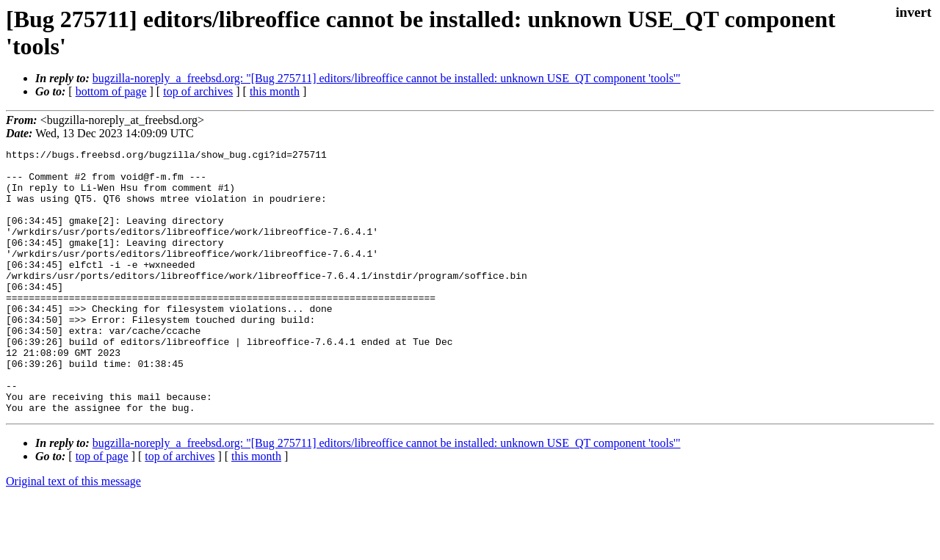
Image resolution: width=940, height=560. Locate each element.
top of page (102, 509)
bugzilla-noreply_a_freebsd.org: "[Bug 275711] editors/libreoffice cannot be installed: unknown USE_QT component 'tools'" (387, 78)
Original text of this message (73, 534)
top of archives (198, 91)
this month (275, 91)
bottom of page (111, 91)
